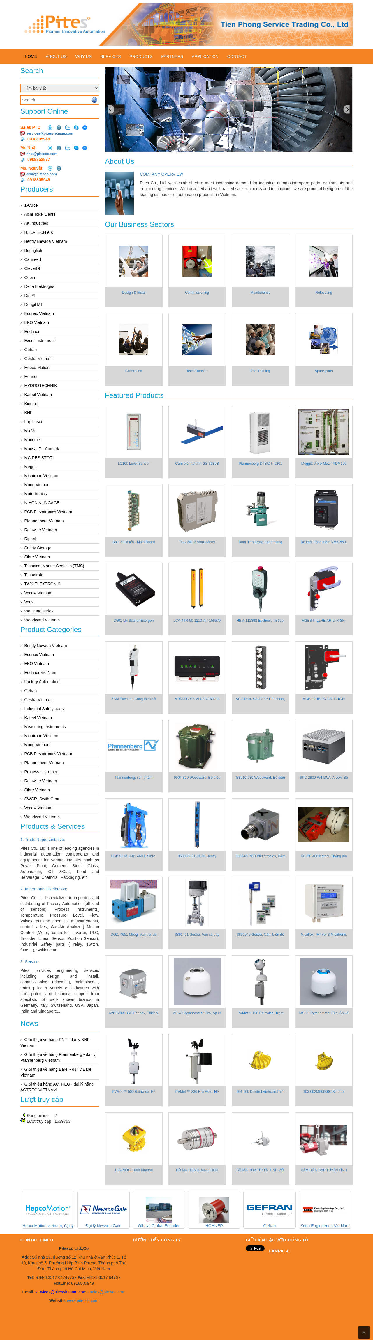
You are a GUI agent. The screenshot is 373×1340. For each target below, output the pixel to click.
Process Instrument (42, 771)
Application (205, 56)
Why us (83, 56)
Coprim (31, 277)
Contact (237, 56)
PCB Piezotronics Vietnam (48, 511)
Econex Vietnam (39, 313)
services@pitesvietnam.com (49, 133)
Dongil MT (33, 304)
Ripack (30, 539)
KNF (28, 412)
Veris (29, 602)
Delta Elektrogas (39, 286)
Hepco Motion (37, 367)
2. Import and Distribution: (43, 889)
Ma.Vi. (30, 430)
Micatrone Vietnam (41, 475)
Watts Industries (39, 611)
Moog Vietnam (37, 484)
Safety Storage (38, 548)
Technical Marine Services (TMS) (54, 566)
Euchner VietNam (40, 672)
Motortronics (35, 493)
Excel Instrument (39, 340)
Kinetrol (31, 403)
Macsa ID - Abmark (41, 448)
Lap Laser (33, 421)
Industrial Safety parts (44, 708)
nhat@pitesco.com (41, 154)
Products (141, 56)
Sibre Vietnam (37, 557)
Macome (32, 439)
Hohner (31, 376)
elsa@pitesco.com (41, 174)
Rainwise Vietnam (40, 530)
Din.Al (29, 295)
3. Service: (30, 961)
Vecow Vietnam (38, 593)
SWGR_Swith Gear (42, 798)
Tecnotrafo (33, 575)
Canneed (32, 259)
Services (110, 56)
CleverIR (32, 268)
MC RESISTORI (39, 457)
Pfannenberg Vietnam (44, 520)
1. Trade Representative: (42, 839)
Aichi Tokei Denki (39, 214)
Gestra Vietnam (38, 358)
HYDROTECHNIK (40, 385)
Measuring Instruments (45, 726)
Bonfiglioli (33, 250)
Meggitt (31, 466)
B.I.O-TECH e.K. (39, 232)
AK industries (36, 223)
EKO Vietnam (36, 322)
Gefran (30, 349)
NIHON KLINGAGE (42, 502)
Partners (172, 56)
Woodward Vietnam (42, 620)
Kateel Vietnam (38, 394)
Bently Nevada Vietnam (45, 241)
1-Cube (31, 205)
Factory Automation (42, 681)
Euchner (32, 331)
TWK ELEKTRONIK (42, 584)
